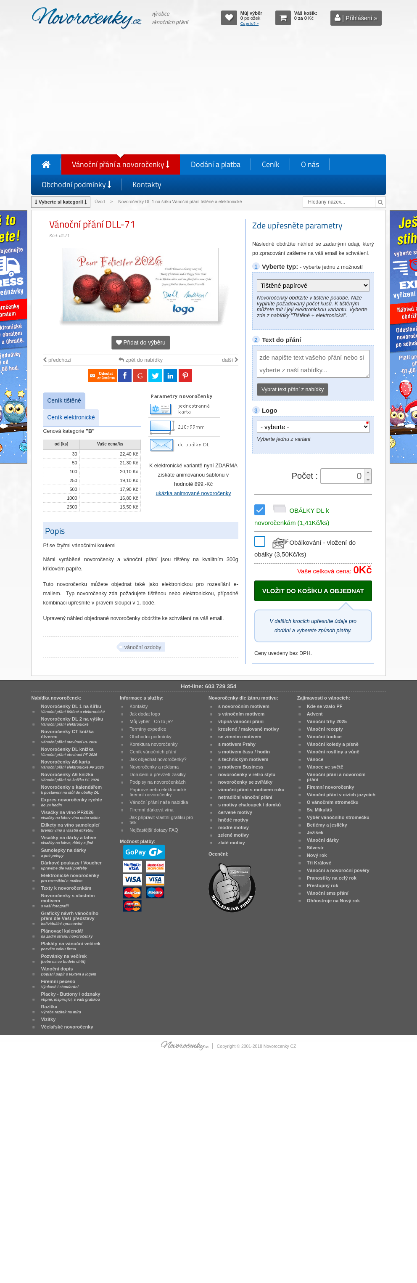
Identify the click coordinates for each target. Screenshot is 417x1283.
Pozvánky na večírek (64, 959)
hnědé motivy (233, 819)
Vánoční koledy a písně (333, 744)
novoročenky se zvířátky (245, 782)
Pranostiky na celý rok (331, 877)
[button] (367, 472)
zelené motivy (233, 835)
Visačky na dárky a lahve (68, 840)
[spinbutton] (343, 476)
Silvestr (315, 847)
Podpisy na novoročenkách (157, 782)
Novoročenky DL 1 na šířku (73, 709)
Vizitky (48, 1019)
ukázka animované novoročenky (193, 493)
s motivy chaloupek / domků (249, 804)
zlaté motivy (231, 842)
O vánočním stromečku (333, 802)
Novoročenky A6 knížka (70, 777)
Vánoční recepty (325, 729)
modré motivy (233, 827)
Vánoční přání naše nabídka (158, 802)
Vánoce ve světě (325, 766)
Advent (315, 713)
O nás (310, 164)
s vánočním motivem (241, 713)
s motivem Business (241, 766)
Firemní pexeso (59, 984)
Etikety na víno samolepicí (70, 827)
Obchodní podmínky (76, 184)
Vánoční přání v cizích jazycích (341, 794)
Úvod (100, 201)
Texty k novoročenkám (66, 888)
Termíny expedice (147, 729)
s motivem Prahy (237, 744)
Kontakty (146, 184)
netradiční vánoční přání (245, 797)
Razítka (61, 1009)
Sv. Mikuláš (319, 809)
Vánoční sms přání (327, 893)
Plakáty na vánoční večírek (70, 946)
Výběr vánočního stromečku (338, 817)
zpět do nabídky (141, 360)
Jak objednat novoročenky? (157, 759)
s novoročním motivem (243, 706)
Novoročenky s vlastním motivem (68, 900)
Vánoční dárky (323, 840)
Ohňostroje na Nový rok (333, 900)
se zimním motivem (239, 736)
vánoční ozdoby (142, 647)
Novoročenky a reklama (154, 766)
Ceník (271, 164)
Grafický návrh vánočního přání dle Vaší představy (69, 918)
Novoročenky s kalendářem (71, 790)
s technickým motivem (243, 759)
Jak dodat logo (144, 713)
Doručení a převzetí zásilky (157, 774)
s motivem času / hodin (244, 751)
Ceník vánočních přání (152, 751)
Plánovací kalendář (66, 933)
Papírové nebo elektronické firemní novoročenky (157, 792)
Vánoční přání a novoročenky (120, 164)
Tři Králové (319, 862)
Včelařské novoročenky (67, 1026)
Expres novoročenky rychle (71, 802)
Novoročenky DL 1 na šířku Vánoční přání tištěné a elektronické (180, 201)
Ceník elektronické (71, 417)
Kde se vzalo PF (325, 706)
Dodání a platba (215, 164)
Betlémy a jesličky (327, 824)
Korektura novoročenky (153, 744)
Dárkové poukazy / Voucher (71, 865)
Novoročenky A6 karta (72, 764)
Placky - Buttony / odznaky (70, 996)
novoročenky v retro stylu (246, 774)
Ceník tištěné (64, 401)
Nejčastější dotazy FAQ (153, 829)
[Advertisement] (208, 93)
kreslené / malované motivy (248, 729)
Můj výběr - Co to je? (151, 721)
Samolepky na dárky (63, 853)
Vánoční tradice (324, 736)
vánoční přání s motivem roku (251, 789)
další (230, 360)
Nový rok (317, 855)
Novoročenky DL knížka (69, 752)
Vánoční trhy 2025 (327, 721)
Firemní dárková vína (151, 809)
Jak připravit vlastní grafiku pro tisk (161, 820)
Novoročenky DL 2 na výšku (72, 721)
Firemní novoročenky (330, 787)
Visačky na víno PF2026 (70, 815)
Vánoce (315, 759)
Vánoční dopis (68, 971)
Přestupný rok (322, 885)
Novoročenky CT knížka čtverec (69, 736)
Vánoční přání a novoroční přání (336, 777)
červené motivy (235, 812)
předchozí (57, 360)
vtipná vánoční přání (241, 721)
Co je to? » (249, 23)
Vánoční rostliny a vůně (333, 751)
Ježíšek (315, 832)
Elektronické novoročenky (70, 878)
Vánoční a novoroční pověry (338, 870)
